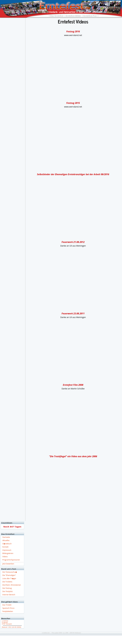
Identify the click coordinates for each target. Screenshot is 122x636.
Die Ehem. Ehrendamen (11, 585)
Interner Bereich (8, 594)
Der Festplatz (7, 591)
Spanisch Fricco (8, 608)
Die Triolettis (7, 582)
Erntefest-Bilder (73, 16)
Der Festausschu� (9, 572)
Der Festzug (7, 588)
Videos (5, 556)
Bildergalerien (7, 553)
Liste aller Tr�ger (9, 578)
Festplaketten (7, 611)
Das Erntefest (57, 16)
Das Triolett (6, 605)
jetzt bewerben (8, 564)
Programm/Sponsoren (11, 560)
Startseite (6, 537)
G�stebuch (6, 543)
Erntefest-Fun (90, 16)
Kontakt (5, 547)
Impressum (6, 550)
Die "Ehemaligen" (9, 575)
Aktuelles (6, 540)
